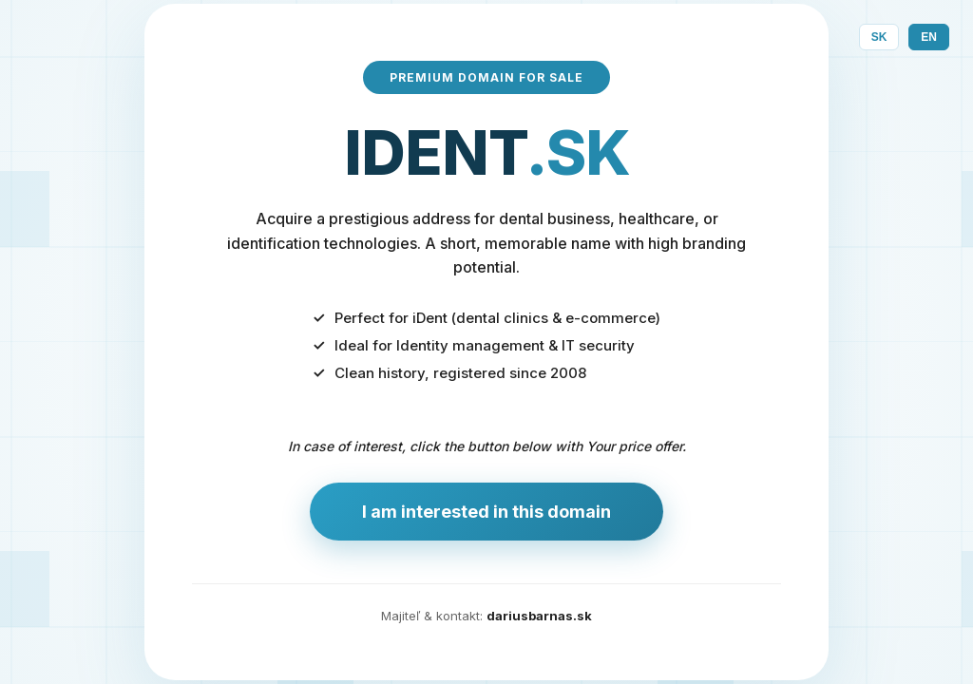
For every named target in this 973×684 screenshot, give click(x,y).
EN (929, 37)
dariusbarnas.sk (539, 615)
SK (879, 37)
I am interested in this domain (486, 512)
